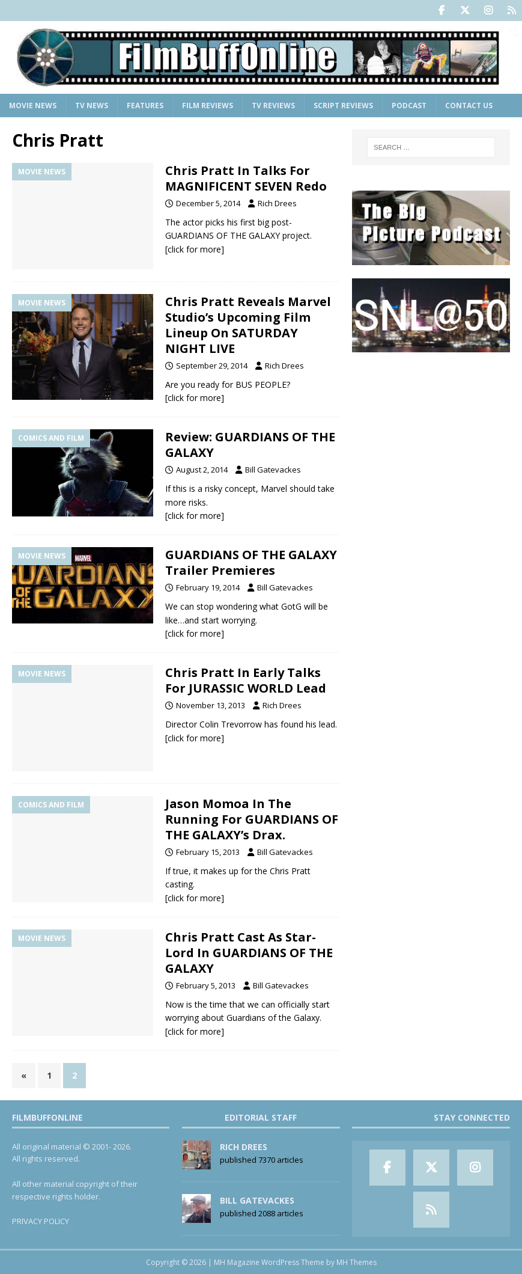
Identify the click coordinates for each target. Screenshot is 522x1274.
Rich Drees (277, 203)
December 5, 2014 (208, 203)
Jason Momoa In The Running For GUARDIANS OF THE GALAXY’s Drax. (251, 819)
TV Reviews (273, 105)
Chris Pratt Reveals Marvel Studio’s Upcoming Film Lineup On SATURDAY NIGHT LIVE (248, 325)
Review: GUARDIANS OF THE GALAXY (250, 445)
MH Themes (356, 1262)
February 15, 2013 (208, 852)
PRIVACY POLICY (40, 1221)
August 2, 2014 (202, 469)
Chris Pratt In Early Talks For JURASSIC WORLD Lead (245, 680)
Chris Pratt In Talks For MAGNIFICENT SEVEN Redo (246, 178)
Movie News (32, 105)
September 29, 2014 (211, 365)
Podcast (409, 105)
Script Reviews (343, 105)
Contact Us (469, 105)
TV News (91, 105)
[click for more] (194, 249)
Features (145, 105)
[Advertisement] (430, 441)
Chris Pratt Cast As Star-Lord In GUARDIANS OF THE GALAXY (249, 952)
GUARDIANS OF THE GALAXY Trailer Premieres (251, 562)
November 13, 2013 (210, 705)
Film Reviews (207, 105)
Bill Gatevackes (273, 469)
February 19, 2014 (208, 587)
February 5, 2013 (205, 985)
